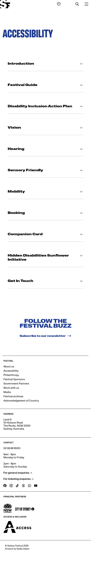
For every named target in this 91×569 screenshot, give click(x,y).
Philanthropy (11, 375)
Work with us (11, 388)
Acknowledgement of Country (21, 400)
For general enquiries (17, 473)
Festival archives (13, 396)
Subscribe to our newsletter (45, 336)
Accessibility (11, 371)
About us (8, 366)
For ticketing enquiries (18, 479)
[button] (77, 4)
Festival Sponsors (14, 379)
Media (7, 392)
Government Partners (16, 383)
